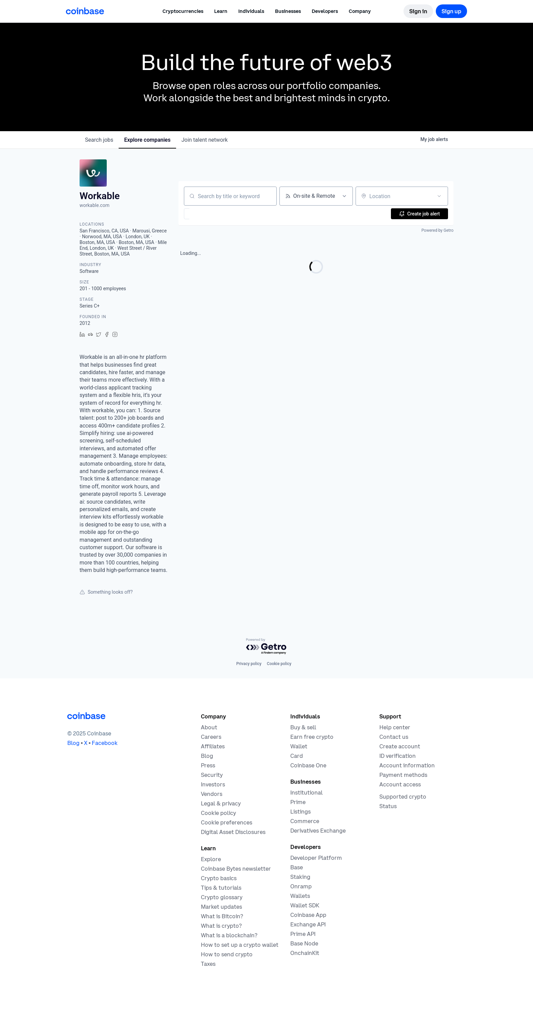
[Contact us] (393, 737)
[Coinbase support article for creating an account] (399, 746)
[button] (221, 11)
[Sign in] (418, 11)
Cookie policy (279, 663)
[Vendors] (211, 794)
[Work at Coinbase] (211, 737)
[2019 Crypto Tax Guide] (208, 964)
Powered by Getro (437, 230)
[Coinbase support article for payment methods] (403, 775)
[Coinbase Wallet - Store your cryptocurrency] (298, 746)
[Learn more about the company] (209, 727)
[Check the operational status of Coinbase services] (388, 806)
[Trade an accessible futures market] (318, 830)
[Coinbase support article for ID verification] (397, 756)
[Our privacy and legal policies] (221, 803)
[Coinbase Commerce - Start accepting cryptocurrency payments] (304, 821)
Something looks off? (106, 592)
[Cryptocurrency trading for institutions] (298, 802)
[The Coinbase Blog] (207, 756)
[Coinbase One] (308, 765)
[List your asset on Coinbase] (300, 811)
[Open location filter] (439, 196)
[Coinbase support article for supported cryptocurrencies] (402, 797)
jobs (99, 140)
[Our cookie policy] (218, 813)
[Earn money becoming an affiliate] (213, 746)
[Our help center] (394, 727)
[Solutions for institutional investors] (306, 792)
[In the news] (208, 765)
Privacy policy (248, 663)
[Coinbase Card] (296, 756)
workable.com (94, 205)
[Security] (212, 775)
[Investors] (213, 784)
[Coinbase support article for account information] (407, 765)
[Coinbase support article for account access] (400, 784)
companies (147, 140)
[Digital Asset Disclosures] (233, 832)
